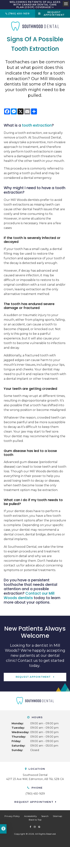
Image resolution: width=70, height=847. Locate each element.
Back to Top (35, 819)
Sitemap (57, 816)
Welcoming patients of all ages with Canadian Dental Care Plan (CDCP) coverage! (35, 5)
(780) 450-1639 (18, 13)
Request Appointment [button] (54, 13)
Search (45, 816)
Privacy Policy (12, 816)
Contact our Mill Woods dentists (29, 595)
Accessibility (30, 816)
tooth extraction (37, 125)
